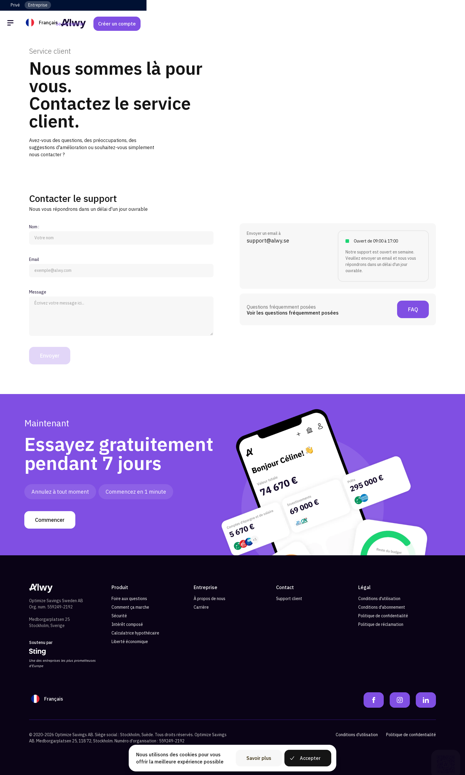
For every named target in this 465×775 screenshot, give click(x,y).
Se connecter (378, 24)
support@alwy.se (268, 240)
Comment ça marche (130, 607)
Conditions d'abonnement (381, 607)
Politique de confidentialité (383, 615)
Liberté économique (130, 641)
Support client (289, 598)
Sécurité (119, 615)
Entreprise (37, 5)
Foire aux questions (129, 598)
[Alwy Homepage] (232, 23)
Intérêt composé (127, 624)
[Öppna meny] (21, 23)
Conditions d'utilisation (379, 598)
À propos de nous (209, 598)
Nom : (34, 226)
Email (34, 259)
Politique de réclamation (380, 624)
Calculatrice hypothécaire (135, 633)
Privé (15, 5)
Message (37, 292)
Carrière (201, 607)
